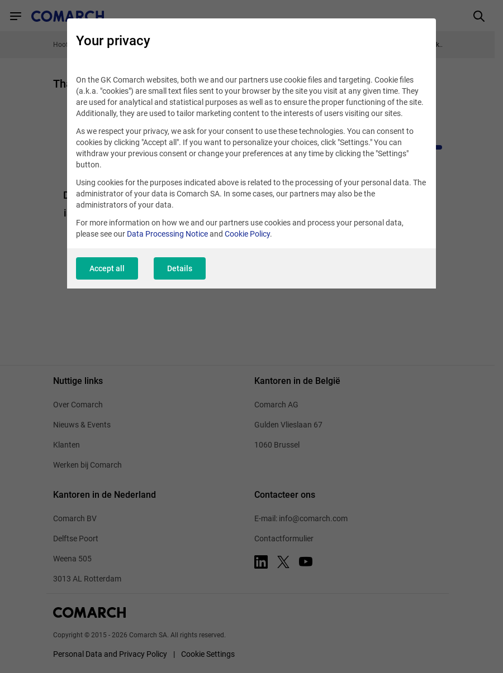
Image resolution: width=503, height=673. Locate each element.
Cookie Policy (247, 233)
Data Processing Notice (167, 233)
